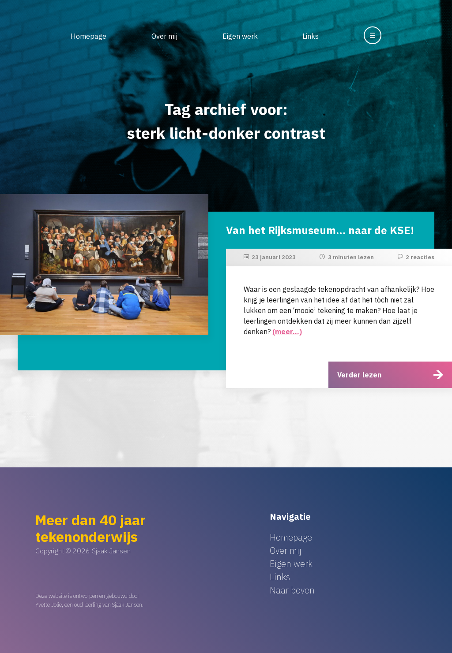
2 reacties (420, 257)
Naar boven (292, 590)
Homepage (88, 36)
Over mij (164, 36)
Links (310, 36)
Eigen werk (240, 36)
